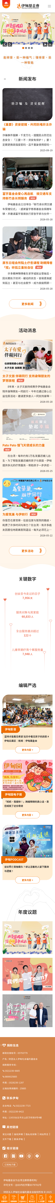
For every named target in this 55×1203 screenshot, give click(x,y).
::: (5, 78)
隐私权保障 (32, 1134)
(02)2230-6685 (11, 1070)
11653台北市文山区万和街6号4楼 (25, 1117)
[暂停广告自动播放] (50, 44)
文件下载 (7, 1139)
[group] (27, 28)
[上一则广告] (5, 44)
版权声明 (19, 1134)
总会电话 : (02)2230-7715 (16, 1105)
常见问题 (7, 1134)
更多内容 (27, 749)
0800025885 (9, 1076)
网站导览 (44, 1134)
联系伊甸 (19, 1139)
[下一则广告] (10, 44)
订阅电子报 (10, 1164)
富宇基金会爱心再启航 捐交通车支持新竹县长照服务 (27, 195)
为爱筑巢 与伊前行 (19, 514)
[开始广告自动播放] (45, 44)
